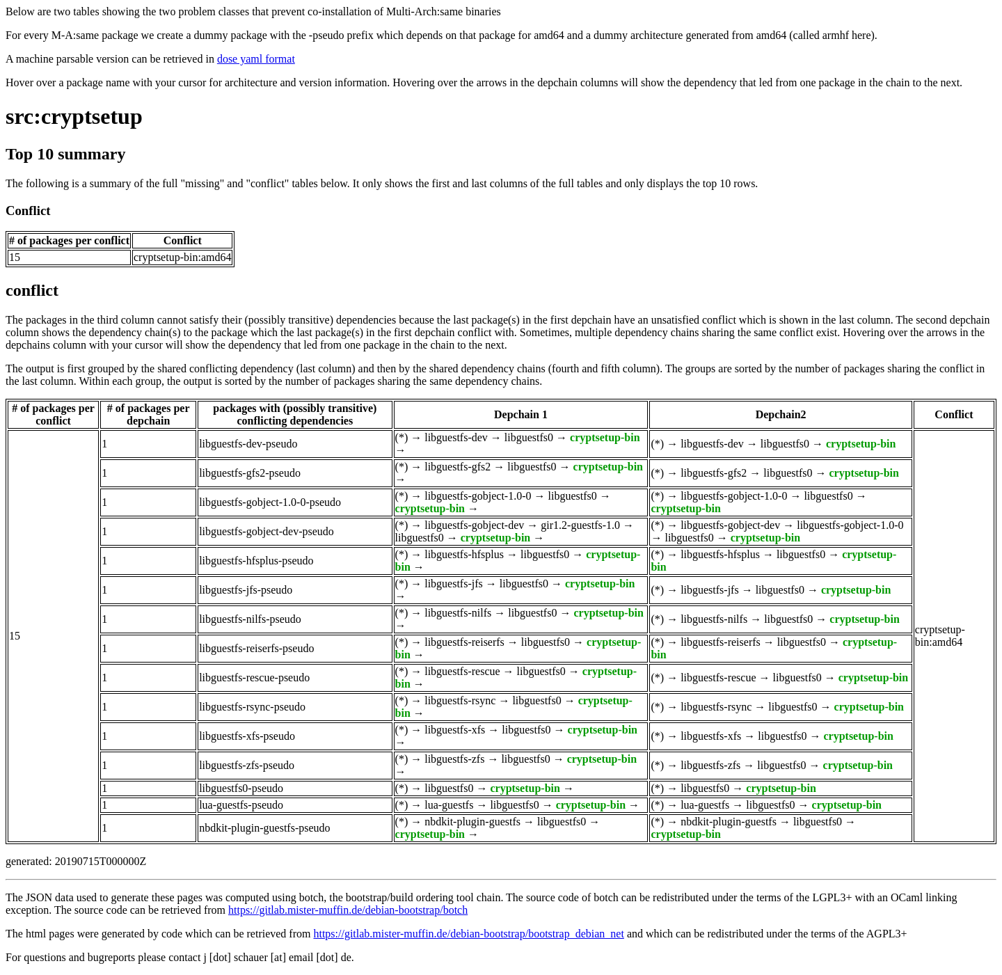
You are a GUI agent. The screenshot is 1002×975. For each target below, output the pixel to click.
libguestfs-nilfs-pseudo (250, 619)
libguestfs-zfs (454, 759)
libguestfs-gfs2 (457, 467)
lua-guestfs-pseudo (241, 805)
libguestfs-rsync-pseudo (252, 707)
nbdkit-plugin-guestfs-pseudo (264, 828)
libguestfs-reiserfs (464, 642)
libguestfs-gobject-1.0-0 (477, 496)
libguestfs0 (528, 437)
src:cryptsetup (74, 116)
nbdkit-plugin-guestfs (472, 821)
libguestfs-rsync (459, 700)
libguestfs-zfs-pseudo (246, 765)
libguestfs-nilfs (457, 613)
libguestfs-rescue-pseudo (254, 677)
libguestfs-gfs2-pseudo (250, 473)
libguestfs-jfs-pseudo (245, 590)
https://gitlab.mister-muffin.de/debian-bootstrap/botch (348, 910)
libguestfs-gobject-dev (474, 525)
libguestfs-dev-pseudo (248, 444)
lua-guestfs (448, 805)
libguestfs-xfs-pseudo (247, 736)
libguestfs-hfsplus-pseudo (256, 560)
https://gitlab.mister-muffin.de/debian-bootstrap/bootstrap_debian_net (468, 934)
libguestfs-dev (456, 437)
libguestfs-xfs (454, 730)
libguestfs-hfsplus (464, 554)
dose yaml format (256, 59)
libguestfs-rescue (462, 671)
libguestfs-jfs (453, 583)
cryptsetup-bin (604, 437)
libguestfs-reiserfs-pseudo (256, 648)
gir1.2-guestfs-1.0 (580, 525)
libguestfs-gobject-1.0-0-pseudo (270, 502)
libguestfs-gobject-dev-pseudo (266, 531)
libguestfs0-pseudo (241, 788)
